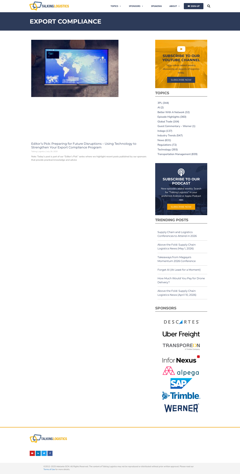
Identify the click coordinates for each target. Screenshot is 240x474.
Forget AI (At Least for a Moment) (179, 269)
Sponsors (136, 6)
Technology (164, 149)
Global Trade (165, 121)
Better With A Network (171, 112)
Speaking (156, 6)
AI (159, 107)
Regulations (164, 145)
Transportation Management (174, 154)
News (161, 140)
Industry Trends (167, 135)
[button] (209, 6)
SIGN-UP (195, 6)
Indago (161, 131)
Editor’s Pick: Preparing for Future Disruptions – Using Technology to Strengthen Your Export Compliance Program (83, 145)
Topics (116, 6)
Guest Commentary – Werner (175, 126)
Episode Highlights (169, 117)
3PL (160, 103)
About (174, 6)
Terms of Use (49, 469)
